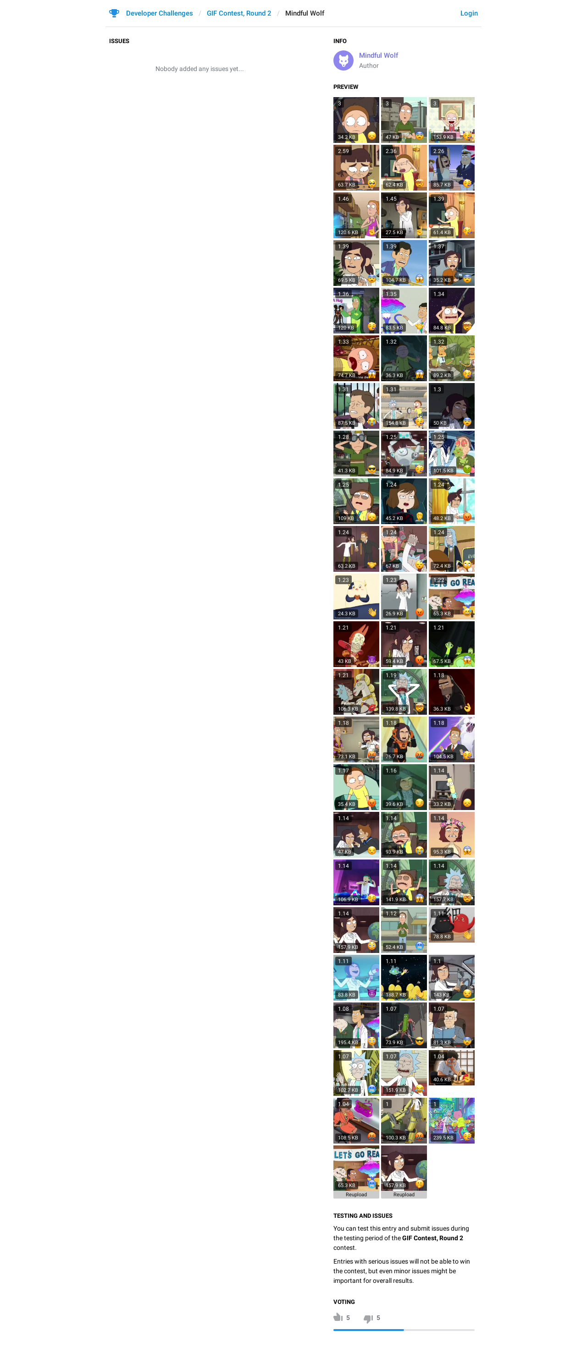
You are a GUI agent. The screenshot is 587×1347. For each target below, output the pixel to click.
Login (469, 13)
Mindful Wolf (378, 55)
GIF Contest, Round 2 (239, 13)
